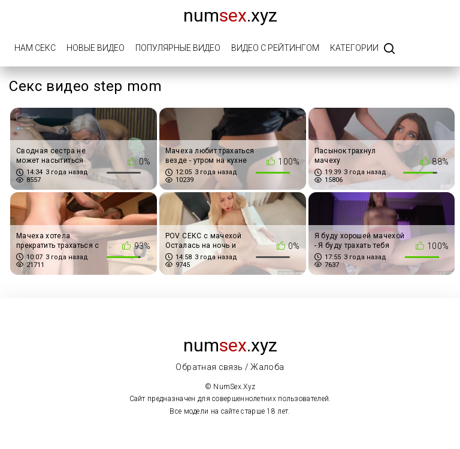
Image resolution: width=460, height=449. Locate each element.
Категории (354, 48)
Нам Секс (35, 48)
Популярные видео (177, 48)
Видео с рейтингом (275, 48)
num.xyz (230, 15)
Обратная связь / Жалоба (229, 367)
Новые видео (95, 48)
